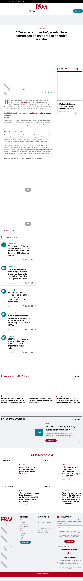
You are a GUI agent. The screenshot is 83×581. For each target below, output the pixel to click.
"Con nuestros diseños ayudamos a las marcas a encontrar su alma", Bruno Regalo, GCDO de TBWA (19, 320)
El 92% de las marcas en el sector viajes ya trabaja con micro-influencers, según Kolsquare (18, 343)
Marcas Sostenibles (33, 11)
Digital (43, 11)
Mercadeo (16, 11)
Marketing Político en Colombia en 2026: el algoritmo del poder (67, 106)
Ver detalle (51, 440)
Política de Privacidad (44, 530)
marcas (59, 396)
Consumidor (24, 11)
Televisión (66, 490)
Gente (48, 11)
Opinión (59, 11)
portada (12, 231)
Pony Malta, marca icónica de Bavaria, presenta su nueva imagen (27, 470)
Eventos (65, 11)
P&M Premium (77, 11)
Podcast (53, 11)
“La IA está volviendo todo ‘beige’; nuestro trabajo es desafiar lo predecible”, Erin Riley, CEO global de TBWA (18, 274)
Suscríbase (41, 520)
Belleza (22, 490)
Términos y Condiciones (45, 528)
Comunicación (7, 11)
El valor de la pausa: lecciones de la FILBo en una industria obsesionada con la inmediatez (19, 297)
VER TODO (77, 376)
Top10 (71, 11)
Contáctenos (42, 526)
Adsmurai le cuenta (7, 396)
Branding (22, 464)
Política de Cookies (43, 532)
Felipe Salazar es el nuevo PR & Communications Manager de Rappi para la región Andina (71, 471)
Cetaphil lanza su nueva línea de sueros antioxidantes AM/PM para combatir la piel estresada (29, 497)
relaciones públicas (26, 102)
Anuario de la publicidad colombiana (44, 523)
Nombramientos (67, 464)
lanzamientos (33, 396)
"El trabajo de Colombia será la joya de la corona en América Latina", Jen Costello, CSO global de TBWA (18, 251)
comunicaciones (45, 149)
